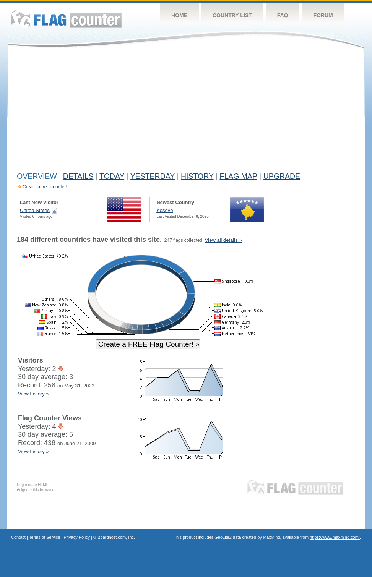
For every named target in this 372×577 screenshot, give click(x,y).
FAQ (282, 15)
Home (179, 15)
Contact (18, 537)
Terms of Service (44, 537)
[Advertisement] (186, 111)
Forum (323, 15)
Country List (232, 15)
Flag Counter (66, 19)
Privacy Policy (77, 537)
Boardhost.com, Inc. (116, 537)
